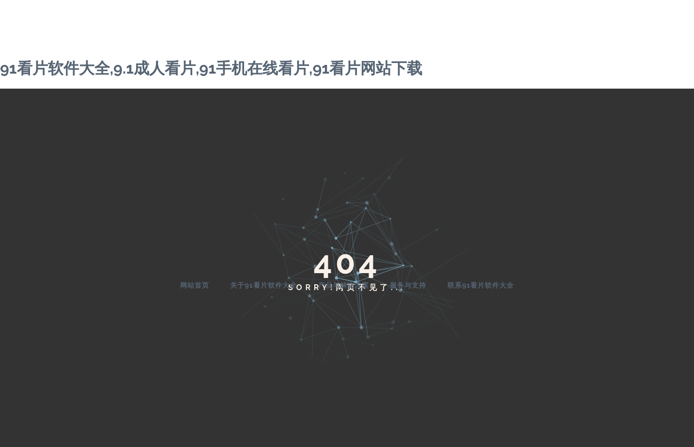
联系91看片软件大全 (480, 285)
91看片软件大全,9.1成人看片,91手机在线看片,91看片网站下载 (211, 68)
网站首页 (194, 285)
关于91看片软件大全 (263, 285)
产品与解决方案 (343, 285)
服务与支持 (408, 285)
